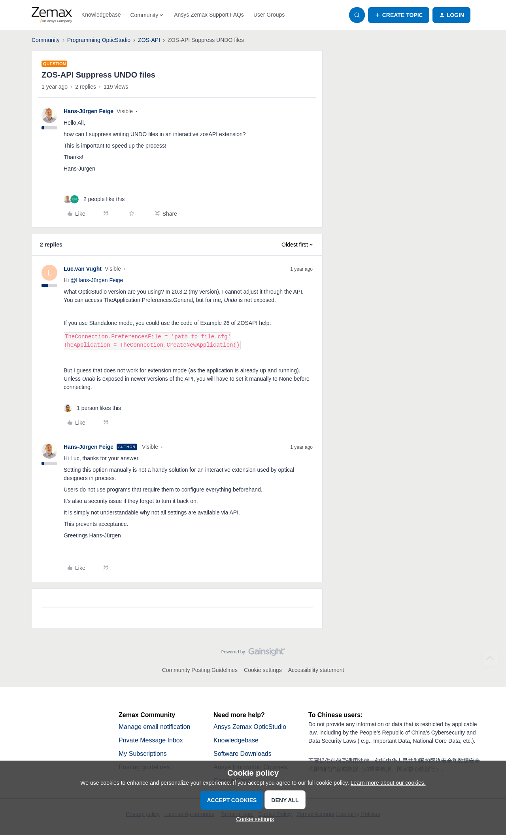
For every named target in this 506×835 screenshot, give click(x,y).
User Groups (269, 14)
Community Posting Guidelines (200, 670)
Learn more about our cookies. (388, 783)
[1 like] (92, 408)
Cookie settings (263, 670)
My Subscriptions (143, 753)
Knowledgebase (101, 14)
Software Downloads (242, 753)
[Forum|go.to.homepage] (52, 15)
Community (46, 40)
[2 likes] (94, 199)
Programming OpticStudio (98, 40)
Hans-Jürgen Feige (88, 111)
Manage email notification (154, 726)
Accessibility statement (316, 670)
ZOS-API (149, 40)
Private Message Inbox (151, 740)
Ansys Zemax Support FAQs (209, 14)
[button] (398, 15)
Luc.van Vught (83, 269)
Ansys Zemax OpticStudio (249, 726)
